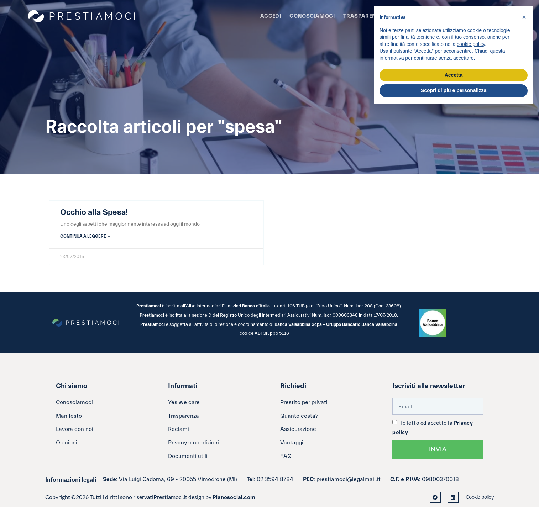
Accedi (270, 16)
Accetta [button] (454, 75)
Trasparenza (363, 16)
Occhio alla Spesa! (94, 212)
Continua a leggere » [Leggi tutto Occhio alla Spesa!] (85, 236)
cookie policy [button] (471, 44)
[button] (524, 17)
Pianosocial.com (234, 497)
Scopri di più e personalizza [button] (453, 90)
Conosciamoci (312, 16)
